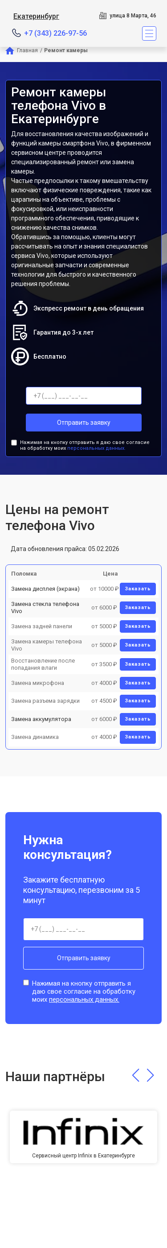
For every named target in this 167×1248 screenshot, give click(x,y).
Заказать (138, 589)
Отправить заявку (83, 422)
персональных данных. (96, 448)
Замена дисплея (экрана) (45, 588)
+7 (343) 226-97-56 (55, 33)
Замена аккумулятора (41, 719)
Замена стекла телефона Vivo (45, 607)
